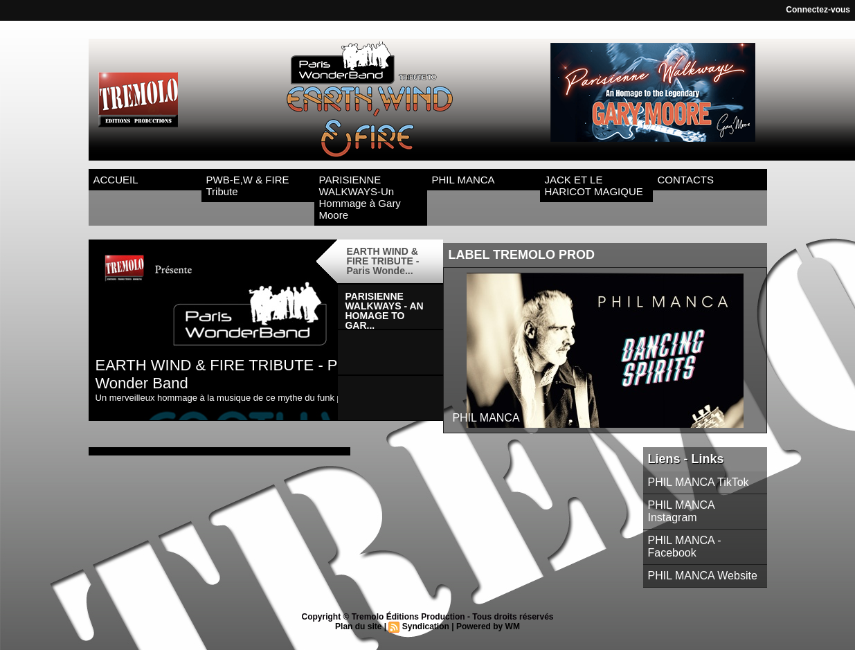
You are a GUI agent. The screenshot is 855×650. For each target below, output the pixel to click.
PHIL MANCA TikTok (698, 482)
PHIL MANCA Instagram (681, 511)
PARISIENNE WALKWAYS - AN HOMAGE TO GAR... (384, 310)
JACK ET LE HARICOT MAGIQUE (594, 185)
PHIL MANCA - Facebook (684, 546)
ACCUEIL (115, 180)
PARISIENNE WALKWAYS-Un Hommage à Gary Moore (360, 197)
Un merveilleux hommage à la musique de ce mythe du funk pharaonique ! (245, 397)
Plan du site (358, 626)
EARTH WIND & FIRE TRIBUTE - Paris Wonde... (382, 261)
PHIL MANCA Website (702, 575)
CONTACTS (686, 180)
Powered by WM (488, 626)
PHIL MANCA (463, 180)
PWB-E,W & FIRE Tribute (247, 185)
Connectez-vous (818, 10)
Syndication (425, 626)
